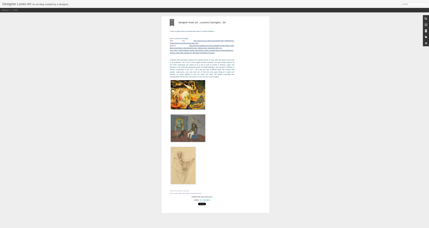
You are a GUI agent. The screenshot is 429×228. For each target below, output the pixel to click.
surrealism (206, 137)
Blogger (225, 226)
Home (15, 10)
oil (200, 137)
